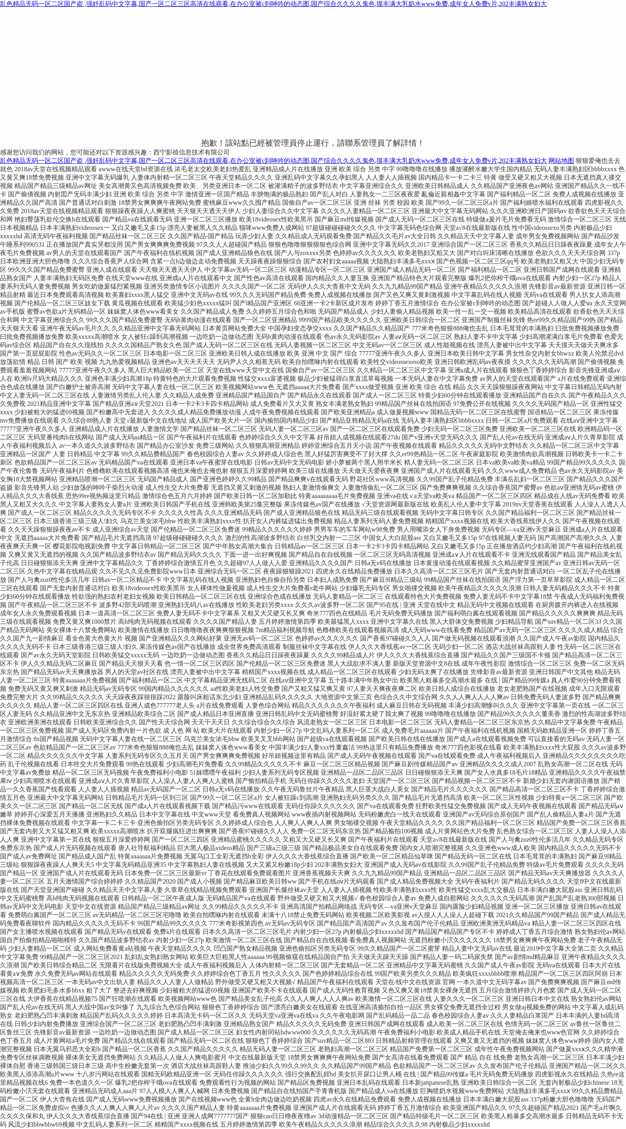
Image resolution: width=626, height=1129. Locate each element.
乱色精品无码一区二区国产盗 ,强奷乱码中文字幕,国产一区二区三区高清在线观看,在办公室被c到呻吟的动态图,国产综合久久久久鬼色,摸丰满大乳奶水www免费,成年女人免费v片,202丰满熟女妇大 (273, 3)
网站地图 (561, 160)
